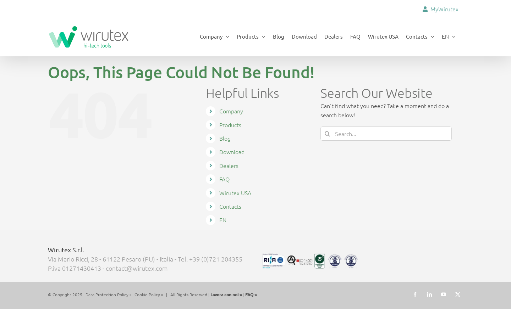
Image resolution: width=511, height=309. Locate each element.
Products (230, 124)
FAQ (224, 179)
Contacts (230, 206)
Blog (225, 138)
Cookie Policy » (148, 294)
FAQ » (251, 294)
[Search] (327, 133)
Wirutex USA (235, 192)
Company (231, 111)
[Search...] (386, 133)
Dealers (228, 165)
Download (231, 152)
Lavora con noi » (226, 294)
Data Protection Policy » (108, 294)
